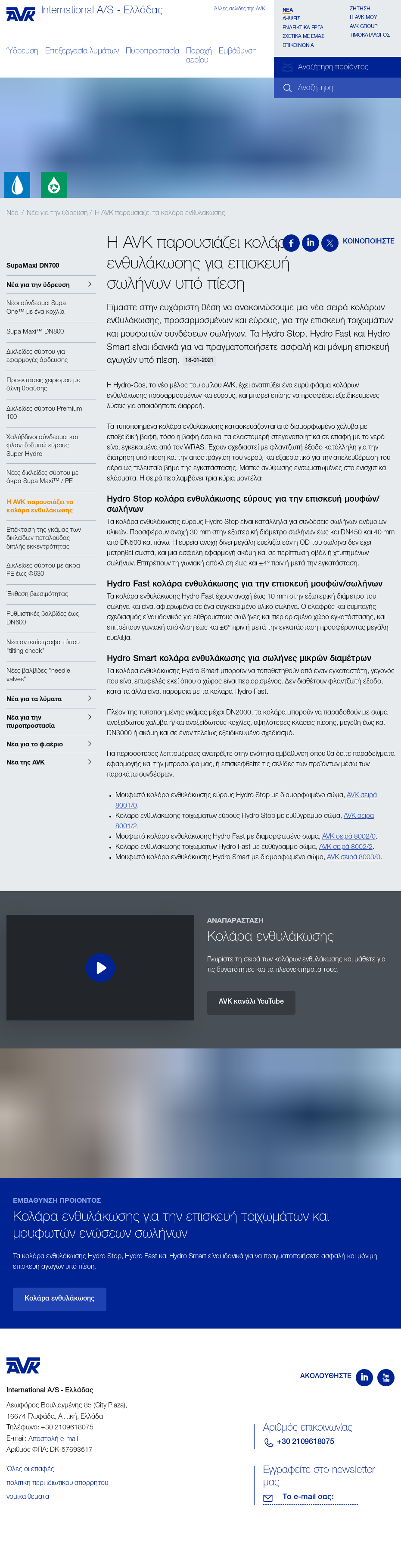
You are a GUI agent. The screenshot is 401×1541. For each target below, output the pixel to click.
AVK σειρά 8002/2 (346, 847)
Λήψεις (291, 19)
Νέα (288, 9)
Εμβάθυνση (238, 51)
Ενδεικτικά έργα (303, 28)
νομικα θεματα (27, 1497)
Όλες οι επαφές (30, 1469)
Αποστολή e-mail (53, 1439)
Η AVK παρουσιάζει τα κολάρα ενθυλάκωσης (160, 213)
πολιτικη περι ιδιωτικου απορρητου (57, 1483)
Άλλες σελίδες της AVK (239, 9)
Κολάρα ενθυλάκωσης (60, 1299)
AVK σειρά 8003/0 (353, 858)
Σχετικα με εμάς (303, 36)
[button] (51, 285)
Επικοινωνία (298, 45)
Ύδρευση (22, 51)
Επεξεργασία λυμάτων (82, 51)
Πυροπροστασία (152, 51)
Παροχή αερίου (199, 56)
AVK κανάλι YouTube (251, 1002)
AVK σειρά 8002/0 (349, 837)
